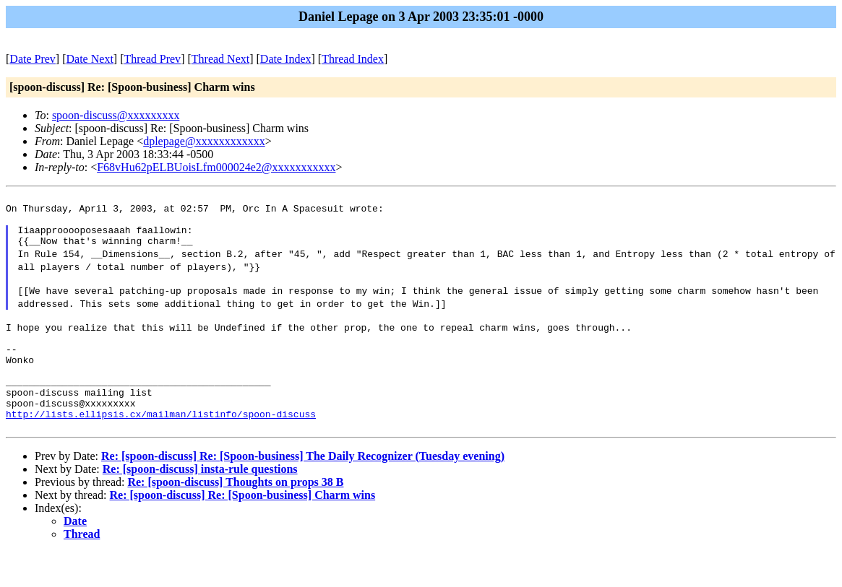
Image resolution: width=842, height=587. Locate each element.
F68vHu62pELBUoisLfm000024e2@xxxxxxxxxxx (216, 167)
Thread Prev (152, 59)
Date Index (286, 59)
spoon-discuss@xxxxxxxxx (116, 115)
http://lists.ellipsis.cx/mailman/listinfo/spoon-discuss (161, 446)
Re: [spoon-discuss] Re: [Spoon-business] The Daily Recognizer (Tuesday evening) (302, 490)
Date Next (89, 59)
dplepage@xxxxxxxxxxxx (204, 141)
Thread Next (220, 59)
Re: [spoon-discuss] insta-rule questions (200, 503)
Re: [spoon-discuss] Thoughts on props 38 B (235, 516)
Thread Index (353, 59)
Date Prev (32, 59)
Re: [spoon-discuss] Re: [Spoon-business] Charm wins (243, 529)
